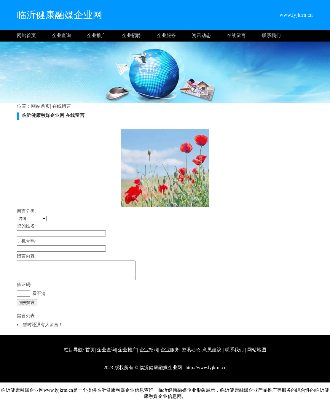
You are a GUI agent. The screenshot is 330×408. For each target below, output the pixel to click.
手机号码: (26, 241)
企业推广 (96, 35)
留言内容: (26, 256)
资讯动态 (201, 35)
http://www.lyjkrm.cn (205, 371)
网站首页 (26, 35)
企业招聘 (131, 35)
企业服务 (166, 35)
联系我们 (271, 35)
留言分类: (26, 211)
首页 (90, 353)
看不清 (39, 297)
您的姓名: (26, 225)
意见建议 (212, 353)
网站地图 (256, 353)
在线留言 (236, 35)
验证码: (24, 288)
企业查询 (61, 35)
